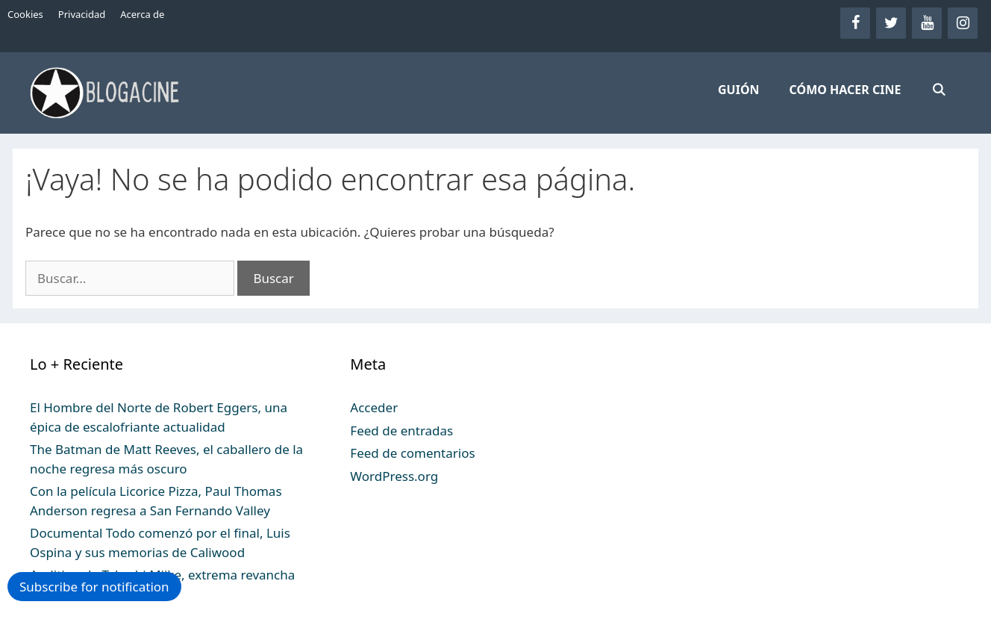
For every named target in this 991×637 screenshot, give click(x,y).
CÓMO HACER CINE (845, 89)
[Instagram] (963, 23)
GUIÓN (739, 89)
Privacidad (81, 14)
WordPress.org (394, 476)
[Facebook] (855, 23)
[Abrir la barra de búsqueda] (938, 89)
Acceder (374, 407)
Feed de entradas (401, 430)
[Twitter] (891, 23)
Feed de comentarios (412, 453)
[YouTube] (927, 23)
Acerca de (142, 14)
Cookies (25, 14)
